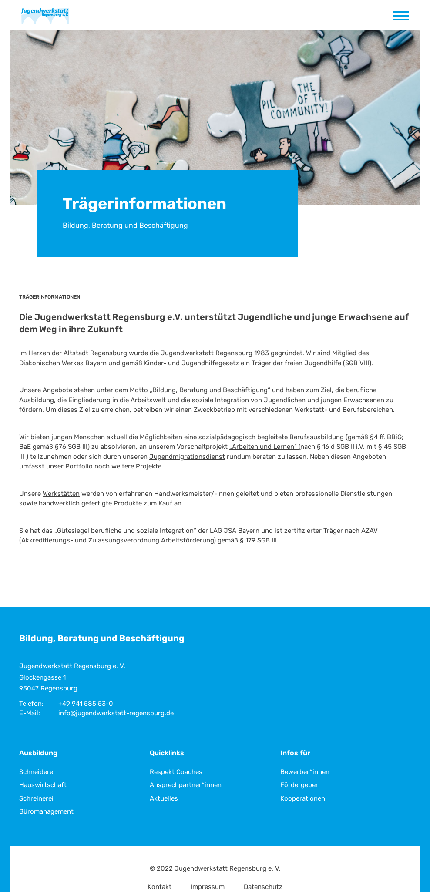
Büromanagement (46, 811)
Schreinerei (36, 798)
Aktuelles (164, 798)
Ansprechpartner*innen (186, 785)
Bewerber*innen (304, 772)
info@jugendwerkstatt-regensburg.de (116, 713)
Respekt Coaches (176, 772)
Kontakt (159, 887)
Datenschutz (263, 887)
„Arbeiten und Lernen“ (264, 447)
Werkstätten (61, 494)
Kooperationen (302, 798)
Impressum (208, 887)
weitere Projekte (136, 466)
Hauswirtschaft (43, 785)
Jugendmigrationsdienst (187, 457)
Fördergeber (299, 785)
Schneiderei (37, 772)
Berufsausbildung (316, 437)
